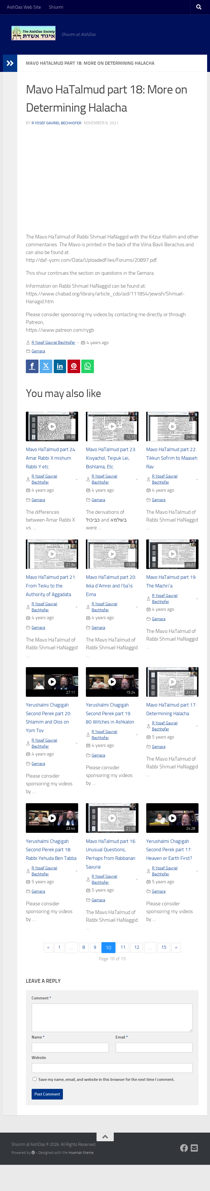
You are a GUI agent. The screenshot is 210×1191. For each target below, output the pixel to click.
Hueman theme (81, 1179)
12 (139, 974)
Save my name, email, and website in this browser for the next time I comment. (106, 1106)
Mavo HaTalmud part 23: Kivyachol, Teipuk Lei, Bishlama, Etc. (111, 459)
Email (121, 1063)
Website (39, 1084)
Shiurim (56, 7)
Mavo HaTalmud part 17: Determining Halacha (171, 727)
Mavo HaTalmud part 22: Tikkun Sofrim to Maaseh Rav (171, 459)
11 (123, 974)
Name (38, 1063)
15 (167, 974)
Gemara (39, 351)
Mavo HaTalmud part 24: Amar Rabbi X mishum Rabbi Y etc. (51, 459)
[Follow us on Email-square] (194, 1175)
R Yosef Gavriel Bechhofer (58, 123)
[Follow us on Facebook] (184, 1175)
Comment (41, 1024)
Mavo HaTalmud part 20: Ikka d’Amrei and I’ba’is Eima (111, 589)
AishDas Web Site (24, 7)
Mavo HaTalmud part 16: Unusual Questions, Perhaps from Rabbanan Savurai (111, 873)
